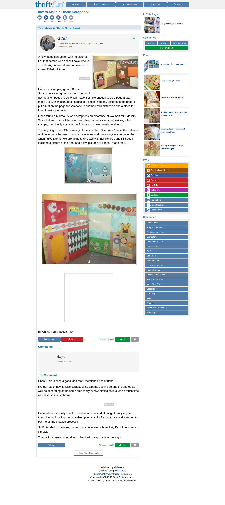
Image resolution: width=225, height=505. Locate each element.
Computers (152, 237)
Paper (164, 43)
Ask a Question (155, 205)
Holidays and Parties (156, 274)
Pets (149, 298)
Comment (49, 339)
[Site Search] (178, 4)
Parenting (151, 293)
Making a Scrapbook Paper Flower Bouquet (172, 147)
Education (151, 256)
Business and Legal (155, 232)
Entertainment (153, 260)
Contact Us (126, 474)
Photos (150, 303)
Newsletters (154, 200)
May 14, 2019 (166, 48)
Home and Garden (155, 279)
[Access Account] (155, 4)
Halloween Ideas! (156, 165)
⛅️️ (133, 477)
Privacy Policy (112, 474)
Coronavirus (152, 246)
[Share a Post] (129, 4)
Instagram (153, 190)
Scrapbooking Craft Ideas (171, 23)
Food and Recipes (155, 265)
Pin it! (72, 339)
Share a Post (154, 210)
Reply (51, 445)
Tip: (59, 28)
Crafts (151, 43)
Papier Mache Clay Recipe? (172, 97)
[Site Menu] (76, 4)
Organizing (152, 289)
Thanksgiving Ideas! (158, 170)
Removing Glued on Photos (172, 64)
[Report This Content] (135, 339)
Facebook (153, 175)
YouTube (152, 185)
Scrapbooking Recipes (170, 81)
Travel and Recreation (157, 308)
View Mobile (120, 470)
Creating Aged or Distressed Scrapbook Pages (172, 130)
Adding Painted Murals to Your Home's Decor (174, 114)
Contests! (153, 195)
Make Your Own (154, 284)
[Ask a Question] (101, 4)
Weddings (151, 312)
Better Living (152, 223)
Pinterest (153, 180)
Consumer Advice (155, 241)
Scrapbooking (179, 43)
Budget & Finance (155, 227)
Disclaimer (98, 474)
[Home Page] (49, 1)
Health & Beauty (154, 270)
